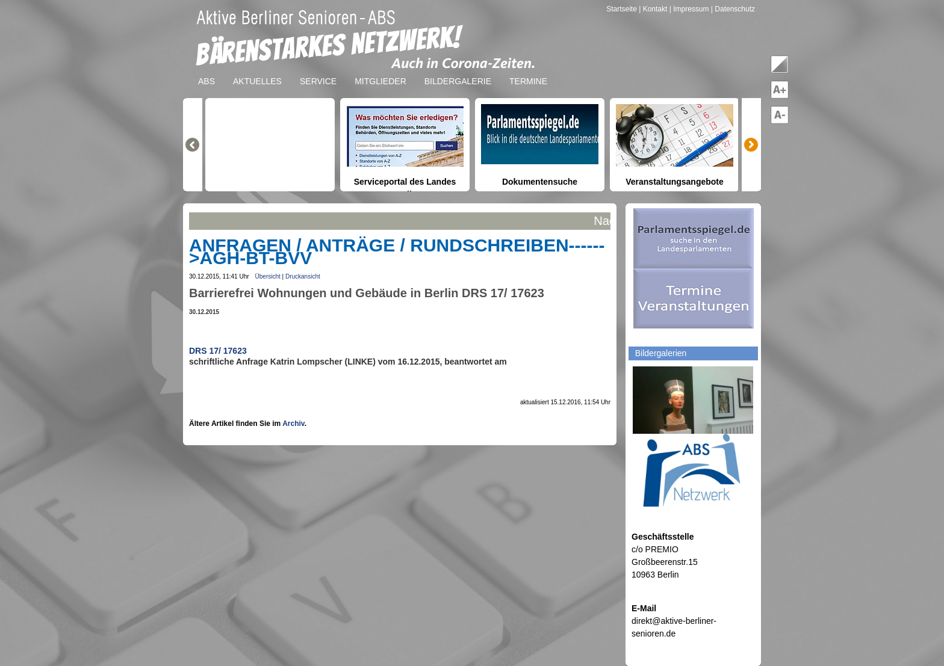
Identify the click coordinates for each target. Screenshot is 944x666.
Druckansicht (302, 276)
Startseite (622, 9)
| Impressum (689, 9)
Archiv (293, 423)
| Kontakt (654, 9)
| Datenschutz (733, 9)
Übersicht (268, 276)
